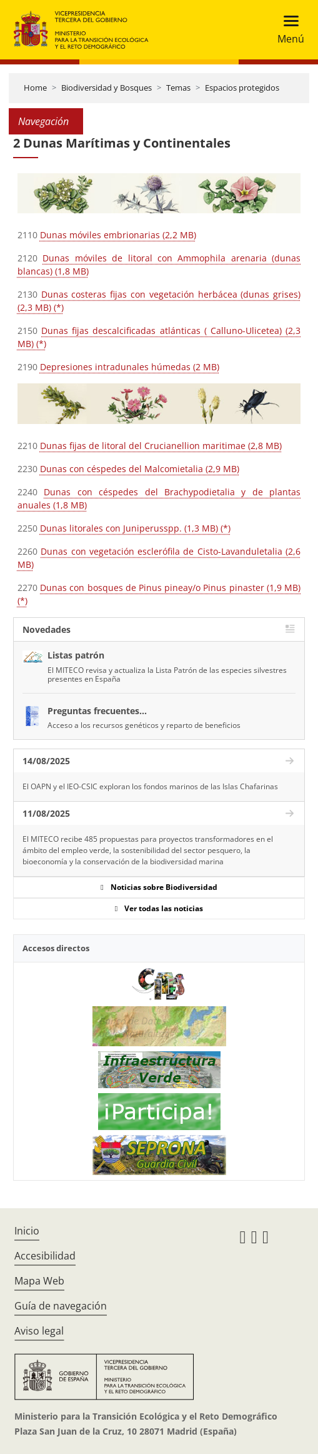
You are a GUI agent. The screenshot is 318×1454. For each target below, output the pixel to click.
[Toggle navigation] (287, 29)
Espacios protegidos (242, 87)
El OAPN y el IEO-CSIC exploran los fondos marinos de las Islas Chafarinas (150, 786)
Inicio (26, 1231)
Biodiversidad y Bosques (106, 87)
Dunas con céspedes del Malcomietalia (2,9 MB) (139, 469)
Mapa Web (39, 1281)
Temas (178, 87)
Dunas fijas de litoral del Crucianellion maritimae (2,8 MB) (161, 446)
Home (35, 87)
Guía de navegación (60, 1306)
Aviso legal (39, 1331)
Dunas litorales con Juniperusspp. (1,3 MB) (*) (135, 528)
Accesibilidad (45, 1256)
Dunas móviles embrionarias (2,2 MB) (118, 235)
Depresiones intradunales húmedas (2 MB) (129, 367)
